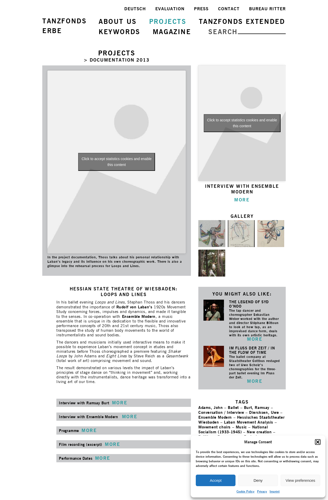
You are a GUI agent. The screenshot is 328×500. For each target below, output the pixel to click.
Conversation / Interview (221, 412)
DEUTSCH (135, 8)
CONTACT (229, 8)
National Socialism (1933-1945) (233, 429)
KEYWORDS (119, 32)
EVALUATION (169, 8)
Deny (257, 480)
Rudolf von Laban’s (134, 307)
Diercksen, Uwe (264, 412)
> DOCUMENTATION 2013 (117, 60)
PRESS (201, 8)
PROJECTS (167, 21)
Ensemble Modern (139, 316)
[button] (317, 442)
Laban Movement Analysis (248, 422)
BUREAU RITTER (267, 8)
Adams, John (210, 407)
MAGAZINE (172, 32)
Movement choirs (214, 427)
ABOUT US (118, 21)
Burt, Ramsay (256, 407)
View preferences (300, 480)
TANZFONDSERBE (64, 26)
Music (241, 427)
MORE (254, 339)
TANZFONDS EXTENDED (242, 21)
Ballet (233, 407)
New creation (259, 431)
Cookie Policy (245, 491)
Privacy (262, 491)
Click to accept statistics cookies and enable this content (116, 162)
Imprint (275, 491)
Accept (216, 480)
